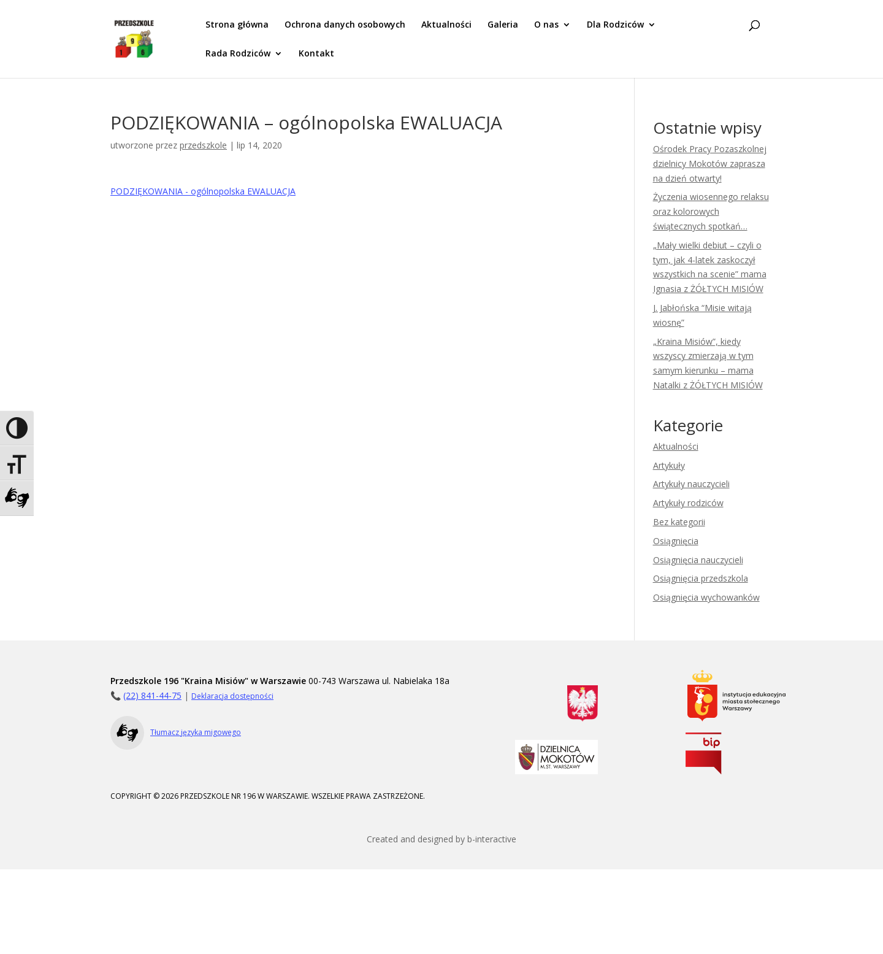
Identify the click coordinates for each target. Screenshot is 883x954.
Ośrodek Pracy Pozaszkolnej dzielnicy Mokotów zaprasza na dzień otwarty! (709, 163)
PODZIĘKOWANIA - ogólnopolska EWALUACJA (203, 191)
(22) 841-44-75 (152, 695)
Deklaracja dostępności (232, 696)
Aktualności (446, 25)
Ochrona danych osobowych (345, 25)
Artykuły (669, 465)
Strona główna (237, 25)
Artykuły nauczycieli (691, 484)
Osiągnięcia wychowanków (706, 597)
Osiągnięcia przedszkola (700, 578)
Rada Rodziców (237, 54)
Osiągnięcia (675, 541)
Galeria (502, 25)
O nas (546, 25)
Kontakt (316, 54)
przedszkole (203, 145)
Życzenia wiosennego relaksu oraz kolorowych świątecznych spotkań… (711, 211)
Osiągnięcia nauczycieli (698, 560)
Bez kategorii (679, 522)
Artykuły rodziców (688, 503)
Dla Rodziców (615, 25)
